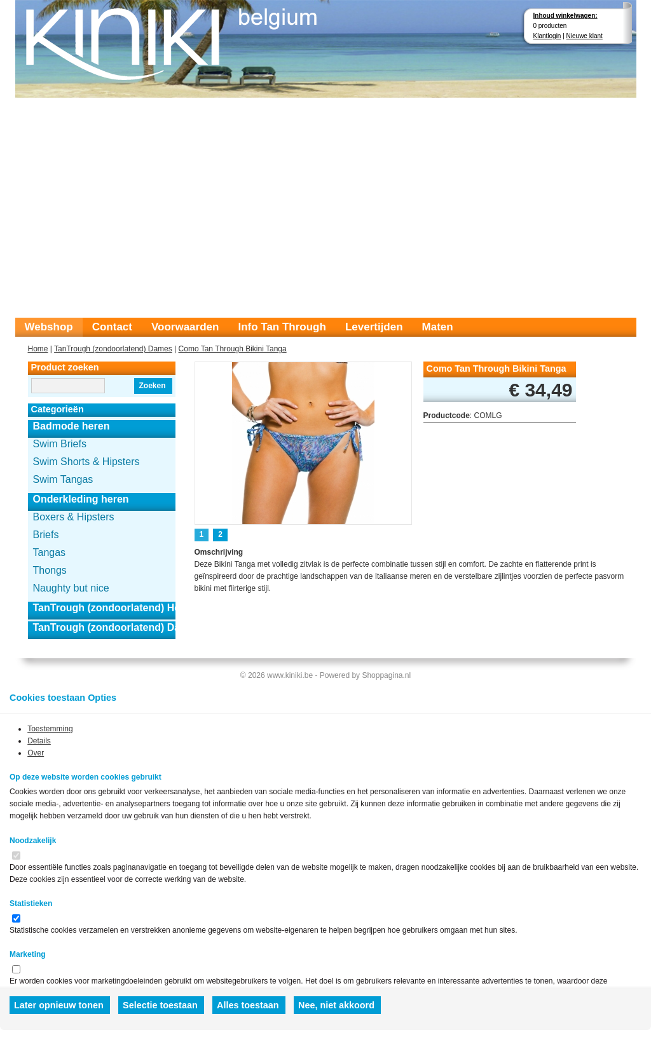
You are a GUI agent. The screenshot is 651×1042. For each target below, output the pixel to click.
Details (39, 740)
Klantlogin (547, 35)
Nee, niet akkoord (336, 1005)
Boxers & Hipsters (73, 516)
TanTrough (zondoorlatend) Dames (113, 348)
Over (35, 752)
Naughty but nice (71, 588)
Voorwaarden (185, 327)
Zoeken (152, 385)
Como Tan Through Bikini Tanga (233, 348)
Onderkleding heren (81, 499)
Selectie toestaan (160, 1005)
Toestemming (49, 728)
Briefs (46, 534)
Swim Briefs (59, 443)
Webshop (49, 327)
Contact (112, 327)
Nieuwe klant (584, 35)
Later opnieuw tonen (59, 1005)
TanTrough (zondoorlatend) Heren (104, 607)
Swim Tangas (63, 479)
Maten (437, 327)
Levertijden (374, 327)
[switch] (16, 855)
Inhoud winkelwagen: (565, 15)
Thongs (50, 570)
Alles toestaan (248, 1005)
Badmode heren (71, 426)
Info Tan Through (282, 327)
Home (38, 348)
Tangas (49, 552)
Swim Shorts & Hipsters (86, 461)
